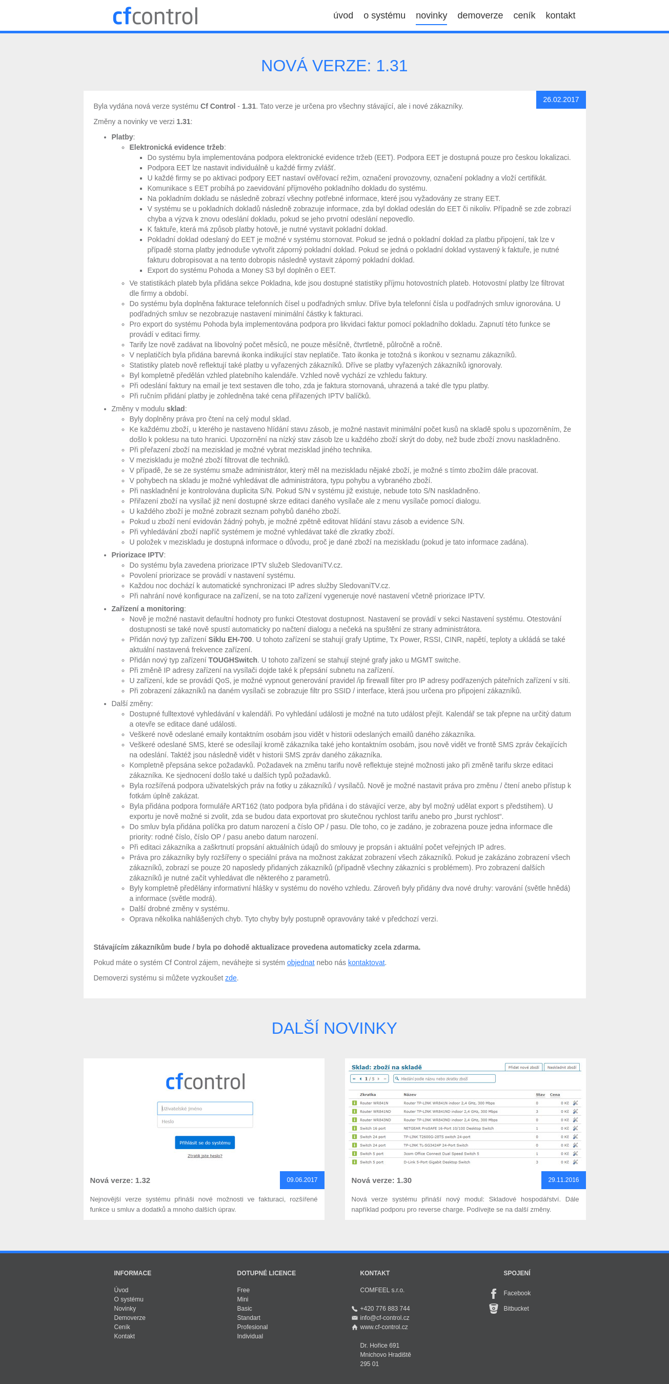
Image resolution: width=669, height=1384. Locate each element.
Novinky (125, 1308)
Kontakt (124, 1336)
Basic (244, 1308)
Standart (248, 1317)
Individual (250, 1336)
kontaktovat (366, 962)
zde (231, 978)
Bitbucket (516, 1308)
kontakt (560, 15)
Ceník (122, 1327)
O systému (129, 1299)
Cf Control (155, 15)
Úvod (121, 1290)
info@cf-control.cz (385, 1317)
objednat (301, 962)
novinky (431, 15)
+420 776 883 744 (385, 1308)
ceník (524, 15)
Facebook (517, 1293)
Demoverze (130, 1317)
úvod (343, 15)
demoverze (480, 15)
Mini (243, 1299)
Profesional (252, 1327)
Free (243, 1290)
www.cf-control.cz (384, 1327)
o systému (384, 15)
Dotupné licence (266, 1273)
